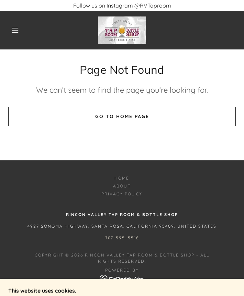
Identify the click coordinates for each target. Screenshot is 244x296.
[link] (122, 30)
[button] (19, 30)
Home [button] (121, 178)
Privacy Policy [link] (122, 193)
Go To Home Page (122, 116)
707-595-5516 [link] (121, 237)
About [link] (122, 186)
